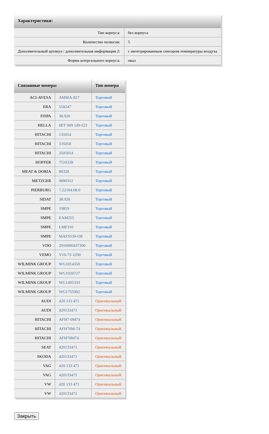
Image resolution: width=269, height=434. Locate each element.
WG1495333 (69, 282)
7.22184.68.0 (69, 190)
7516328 (66, 162)
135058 (65, 143)
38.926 (64, 116)
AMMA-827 (69, 97)
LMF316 (66, 227)
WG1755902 (69, 291)
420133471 (68, 310)
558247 (65, 106)
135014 (65, 134)
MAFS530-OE (71, 236)
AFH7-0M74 (69, 319)
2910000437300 (72, 245)
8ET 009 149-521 (73, 125)
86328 (64, 171)
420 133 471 (69, 301)
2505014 (66, 153)
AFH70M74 (69, 338)
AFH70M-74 (69, 328)
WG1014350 (69, 264)
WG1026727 (69, 273)
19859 (64, 208)
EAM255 (66, 217)
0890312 (66, 180)
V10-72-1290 (70, 254)
